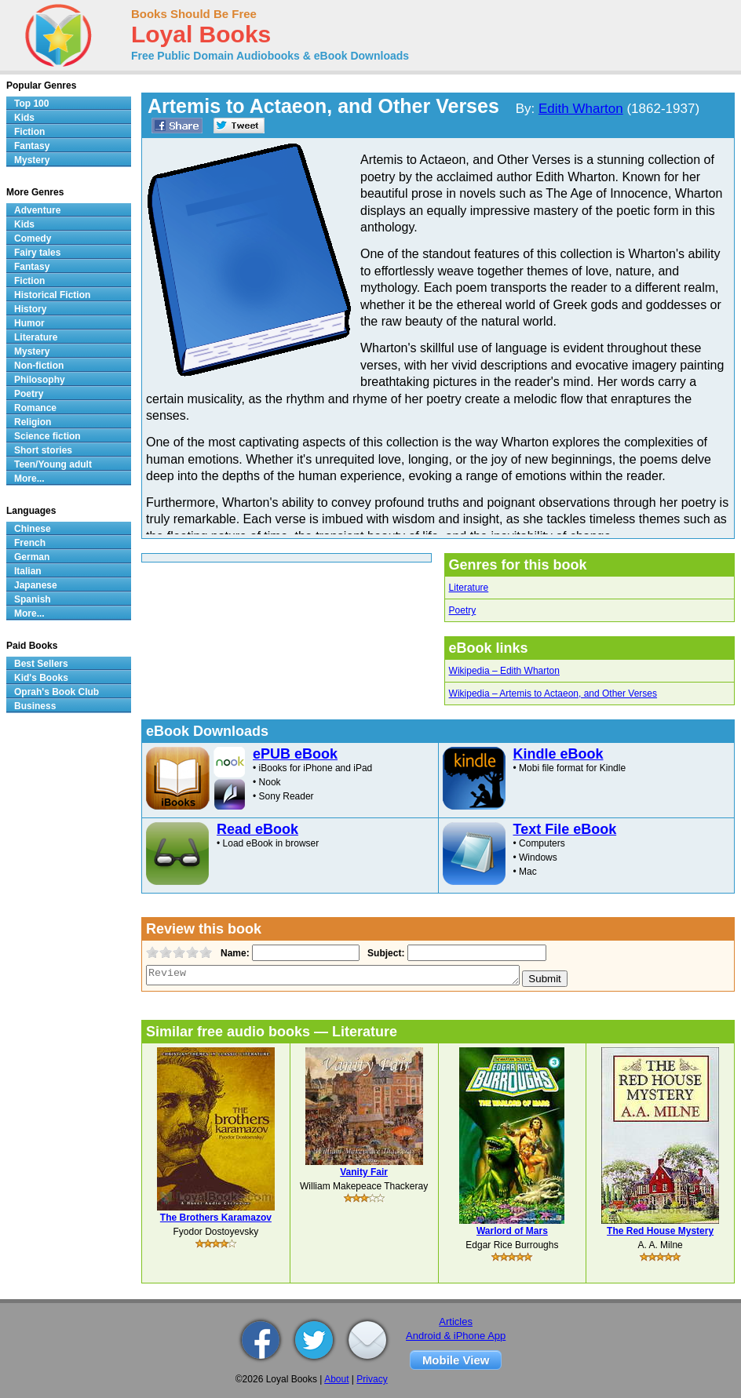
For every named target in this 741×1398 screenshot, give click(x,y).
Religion (32, 422)
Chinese (32, 528)
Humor (29, 323)
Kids (24, 117)
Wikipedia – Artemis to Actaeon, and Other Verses (553, 693)
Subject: (384, 953)
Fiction (29, 131)
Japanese (35, 585)
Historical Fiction (52, 294)
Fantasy (31, 145)
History (30, 309)
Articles (456, 1321)
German (31, 557)
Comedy (32, 238)
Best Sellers (41, 663)
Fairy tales (37, 252)
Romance (35, 407)
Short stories (43, 450)
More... (29, 478)
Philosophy (39, 379)
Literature (469, 587)
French (30, 542)
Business (35, 706)
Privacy (371, 1379)
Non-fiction (39, 365)
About (336, 1379)
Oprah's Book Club (56, 691)
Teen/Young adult (53, 464)
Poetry (462, 610)
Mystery (31, 160)
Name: (233, 953)
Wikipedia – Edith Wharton (504, 670)
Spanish (32, 599)
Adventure (37, 210)
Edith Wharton (580, 108)
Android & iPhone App (456, 1336)
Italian (28, 571)
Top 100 (31, 103)
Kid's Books (41, 677)
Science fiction (47, 436)
